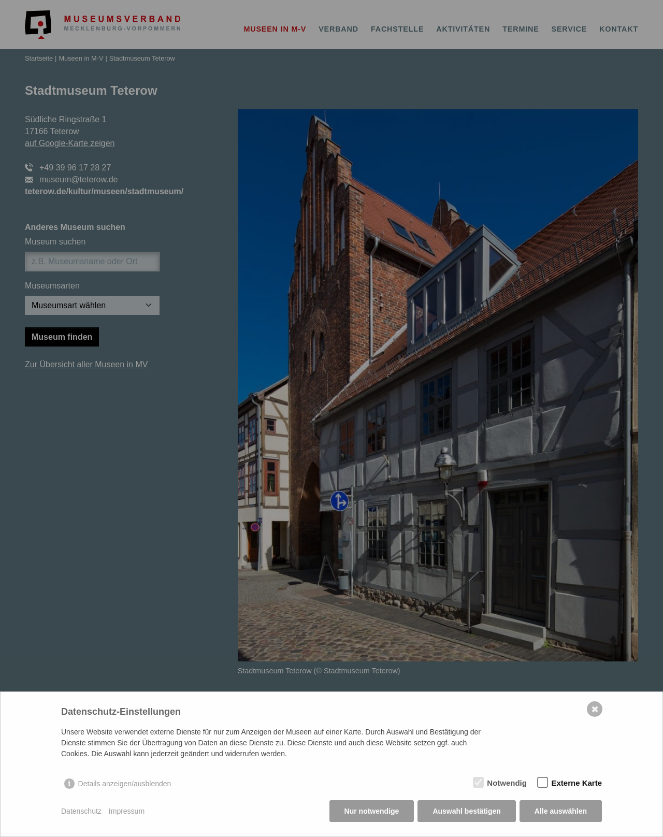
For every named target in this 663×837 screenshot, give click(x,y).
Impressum (127, 811)
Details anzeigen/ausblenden (124, 784)
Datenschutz (81, 811)
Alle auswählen (561, 811)
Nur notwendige (371, 811)
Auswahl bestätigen (466, 811)
